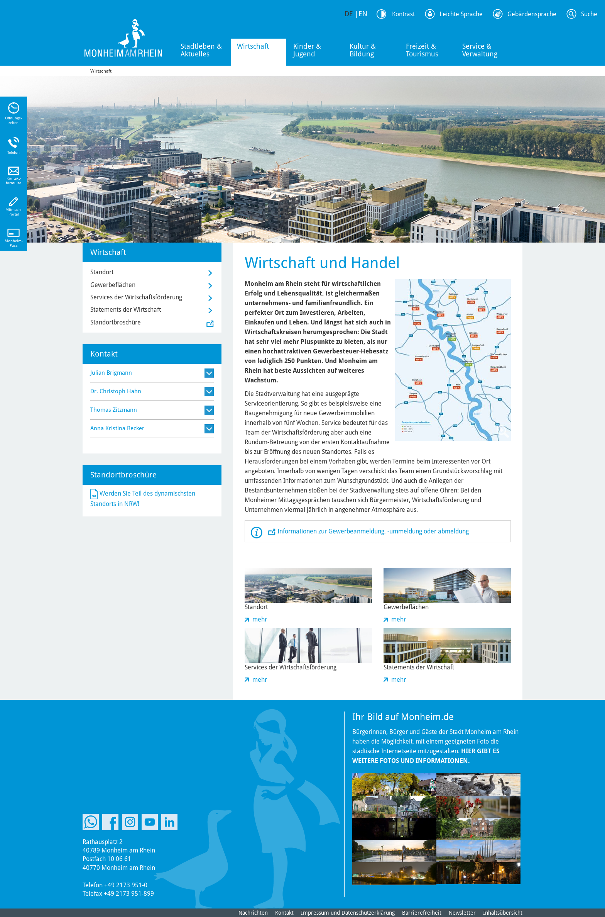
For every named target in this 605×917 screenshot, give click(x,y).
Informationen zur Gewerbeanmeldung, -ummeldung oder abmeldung (373, 531)
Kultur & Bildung (363, 50)
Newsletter (462, 913)
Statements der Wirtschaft (125, 309)
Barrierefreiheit (421, 913)
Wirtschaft (253, 46)
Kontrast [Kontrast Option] (403, 14)
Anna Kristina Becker (117, 428)
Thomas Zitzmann (113, 409)
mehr (259, 619)
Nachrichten (253, 913)
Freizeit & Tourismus (422, 50)
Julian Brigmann (111, 372)
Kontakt (284, 913)
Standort (101, 272)
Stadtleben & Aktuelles (201, 50)
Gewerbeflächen (112, 285)
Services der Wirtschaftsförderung (136, 297)
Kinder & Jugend (307, 50)
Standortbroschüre (115, 322)
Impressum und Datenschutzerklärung (348, 913)
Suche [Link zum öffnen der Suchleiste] (589, 14)
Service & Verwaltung (479, 50)
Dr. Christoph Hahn (115, 391)
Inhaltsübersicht (502, 913)
